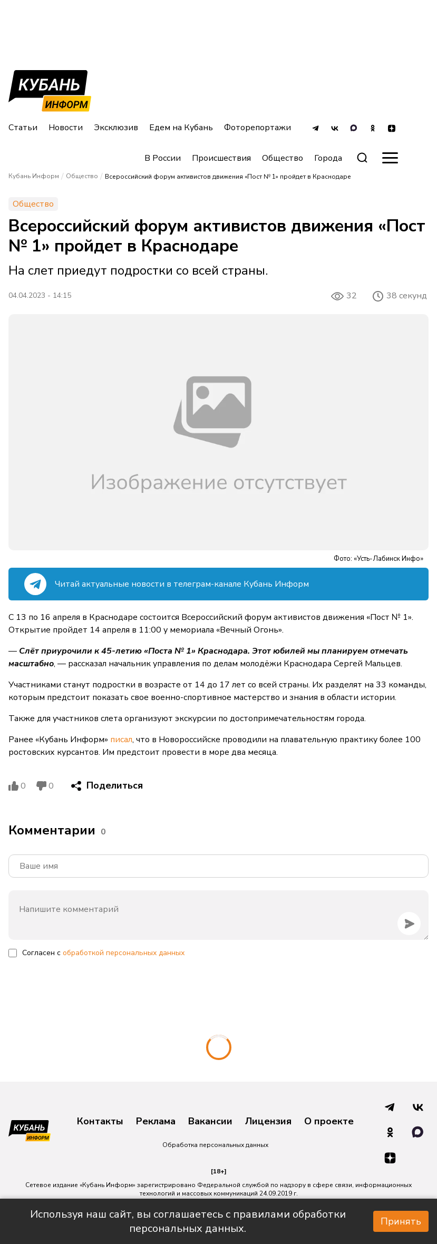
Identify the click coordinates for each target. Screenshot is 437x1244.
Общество (282, 158)
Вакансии (210, 1122)
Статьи (22, 127)
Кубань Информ (33, 176)
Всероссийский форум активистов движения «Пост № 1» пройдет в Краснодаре (228, 176)
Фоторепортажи (257, 127)
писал (121, 739)
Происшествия (221, 158)
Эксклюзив (116, 127)
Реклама (156, 1122)
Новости (65, 127)
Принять (401, 1221)
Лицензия (268, 1122)
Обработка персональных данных (215, 1145)
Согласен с (103, 953)
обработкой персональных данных (123, 953)
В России (162, 158)
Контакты (100, 1122)
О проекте (329, 1122)
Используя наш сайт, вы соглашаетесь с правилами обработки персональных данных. (188, 1221)
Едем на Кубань (181, 127)
